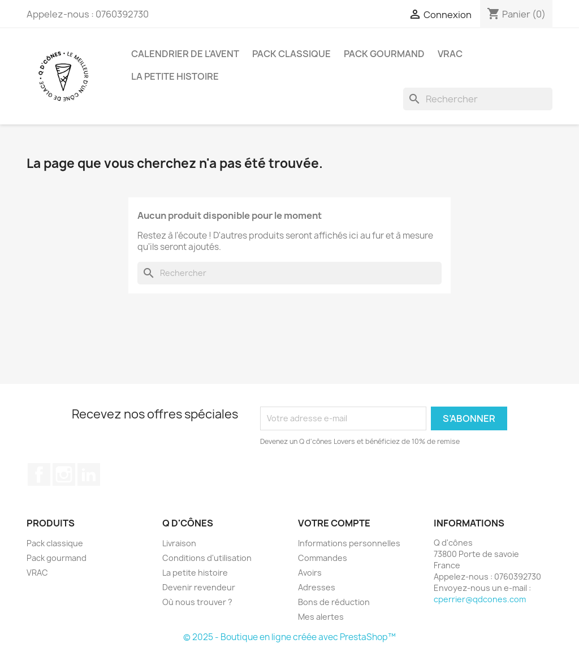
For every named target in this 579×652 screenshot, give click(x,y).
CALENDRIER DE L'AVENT (185, 54)
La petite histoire (175, 76)
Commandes (322, 557)
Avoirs (310, 572)
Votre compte (334, 523)
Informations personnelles (349, 543)
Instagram (64, 474)
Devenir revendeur (198, 587)
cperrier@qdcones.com (480, 599)
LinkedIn (88, 474)
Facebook (39, 474)
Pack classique (291, 54)
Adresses (316, 587)
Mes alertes (321, 616)
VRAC (450, 54)
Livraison (179, 543)
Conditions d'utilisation (207, 557)
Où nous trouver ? (197, 602)
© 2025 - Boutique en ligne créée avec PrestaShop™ (289, 637)
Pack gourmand (384, 54)
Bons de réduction (334, 602)
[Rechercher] (477, 99)
